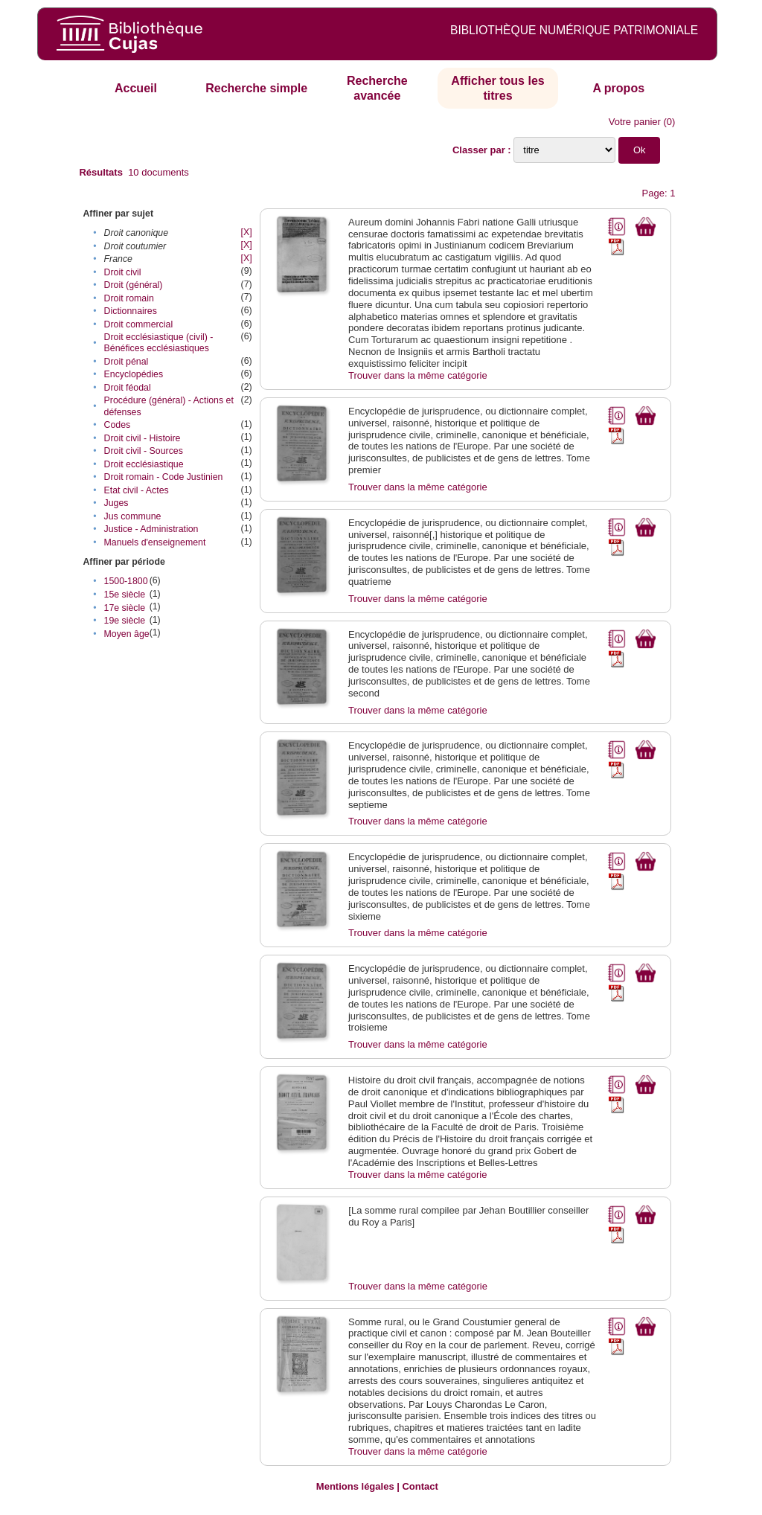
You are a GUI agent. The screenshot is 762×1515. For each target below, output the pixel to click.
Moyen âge (127, 634)
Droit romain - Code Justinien (163, 477)
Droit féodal (127, 387)
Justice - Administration (151, 529)
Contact (420, 1486)
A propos (618, 88)
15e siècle (125, 594)
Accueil (136, 88)
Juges (116, 503)
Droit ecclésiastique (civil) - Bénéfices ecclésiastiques (159, 342)
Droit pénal (126, 361)
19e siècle (125, 620)
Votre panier (635, 121)
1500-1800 (126, 581)
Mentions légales (355, 1486)
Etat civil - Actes (136, 490)
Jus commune (132, 516)
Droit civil (122, 272)
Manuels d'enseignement (155, 542)
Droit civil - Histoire (142, 438)
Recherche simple (256, 88)
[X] (246, 232)
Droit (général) (133, 285)
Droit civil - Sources (143, 451)
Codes (117, 425)
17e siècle (125, 608)
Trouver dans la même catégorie (417, 375)
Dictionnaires (130, 311)
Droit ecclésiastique (144, 464)
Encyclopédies (134, 374)
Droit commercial (138, 324)
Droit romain (129, 298)
